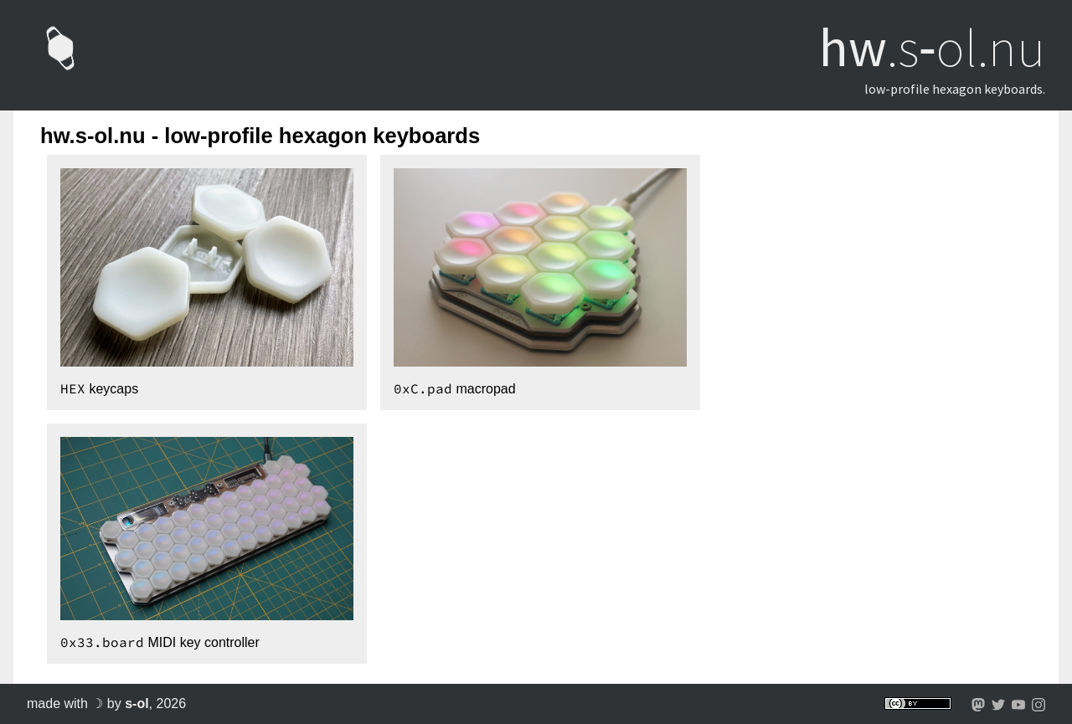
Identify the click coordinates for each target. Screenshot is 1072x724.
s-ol (136, 703)
